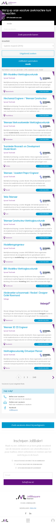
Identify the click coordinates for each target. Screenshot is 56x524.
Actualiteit (6, 41)
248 (34, 377)
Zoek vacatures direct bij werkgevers (28, 425)
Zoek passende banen (28, 34)
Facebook (26, 513)
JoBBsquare (13, 410)
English (33, 508)
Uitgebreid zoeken (28, 53)
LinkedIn (30, 513)
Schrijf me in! (28, 482)
